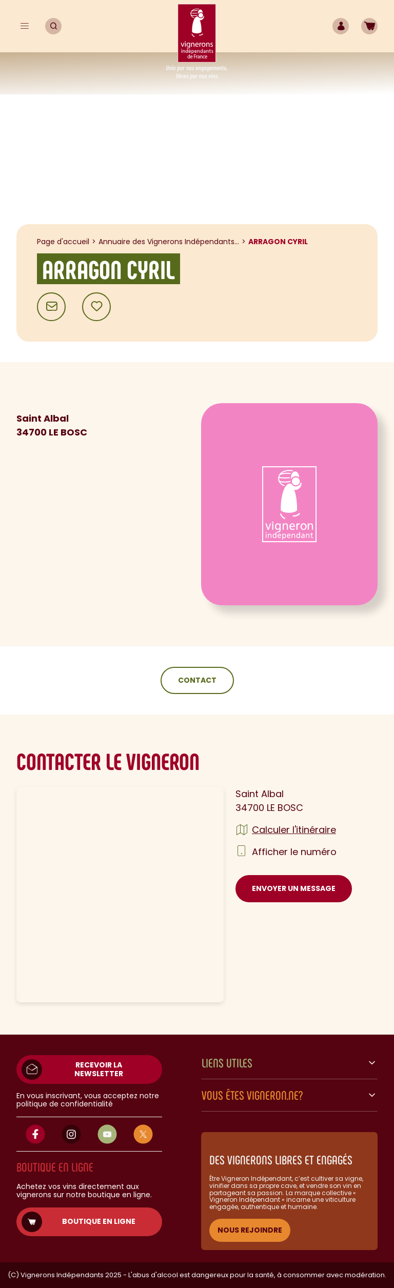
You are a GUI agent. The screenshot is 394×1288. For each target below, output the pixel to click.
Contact (197, 680)
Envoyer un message (294, 888)
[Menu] (24, 26)
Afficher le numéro (294, 851)
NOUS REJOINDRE (250, 1230)
